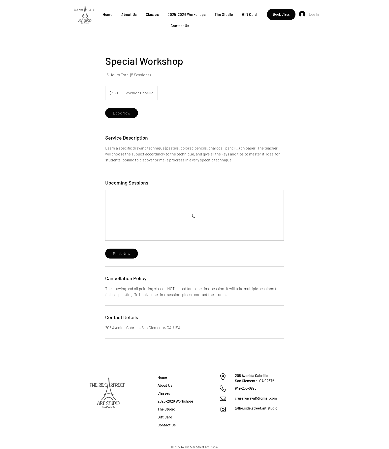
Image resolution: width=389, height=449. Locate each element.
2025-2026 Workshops (175, 401)
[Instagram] (223, 409)
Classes (164, 393)
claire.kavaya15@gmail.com (256, 398)
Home (162, 377)
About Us (165, 385)
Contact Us (167, 425)
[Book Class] (281, 14)
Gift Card (165, 417)
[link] (121, 113)
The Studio (166, 409)
